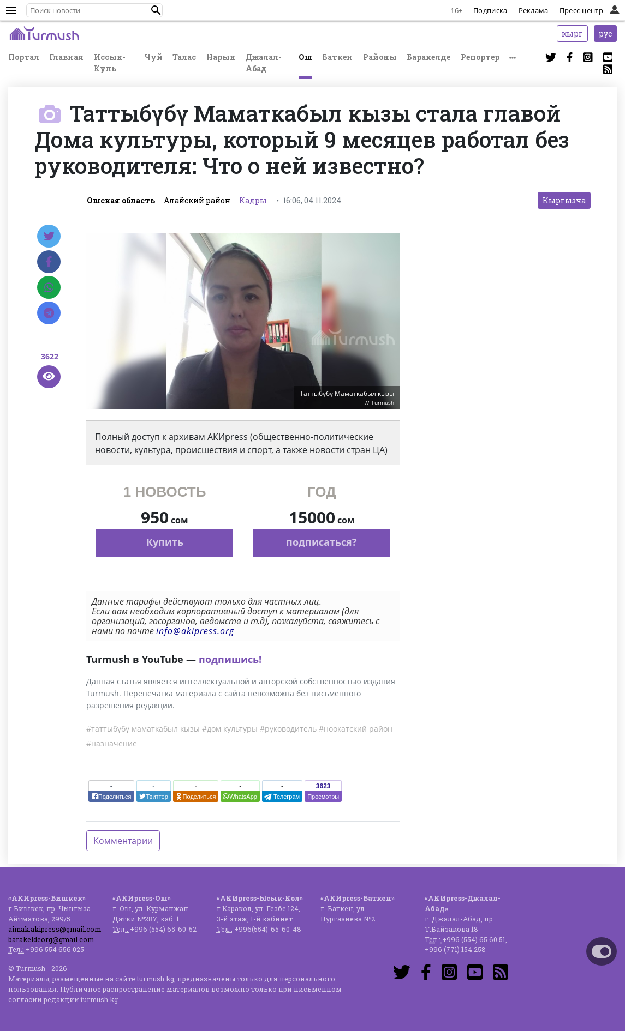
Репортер (480, 57)
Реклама (534, 10)
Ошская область (121, 200)
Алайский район (197, 200)
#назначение (111, 743)
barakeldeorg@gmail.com (51, 939)
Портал (23, 57)
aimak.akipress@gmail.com (54, 929)
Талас (184, 57)
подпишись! (230, 659)
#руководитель (288, 728)
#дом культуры (230, 728)
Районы (380, 57)
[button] (156, 10)
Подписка (490, 10)
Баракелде (428, 57)
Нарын (221, 57)
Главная (66, 57)
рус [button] (605, 33)
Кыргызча (564, 200)
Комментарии (123, 841)
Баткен (337, 57)
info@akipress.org (195, 631)
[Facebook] (49, 261)
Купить (164, 541)
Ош (305, 57)
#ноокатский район (355, 728)
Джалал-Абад (264, 63)
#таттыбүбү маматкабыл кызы (143, 728)
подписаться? (321, 541)
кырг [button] (572, 33)
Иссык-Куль (110, 63)
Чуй (153, 57)
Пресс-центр (581, 10)
